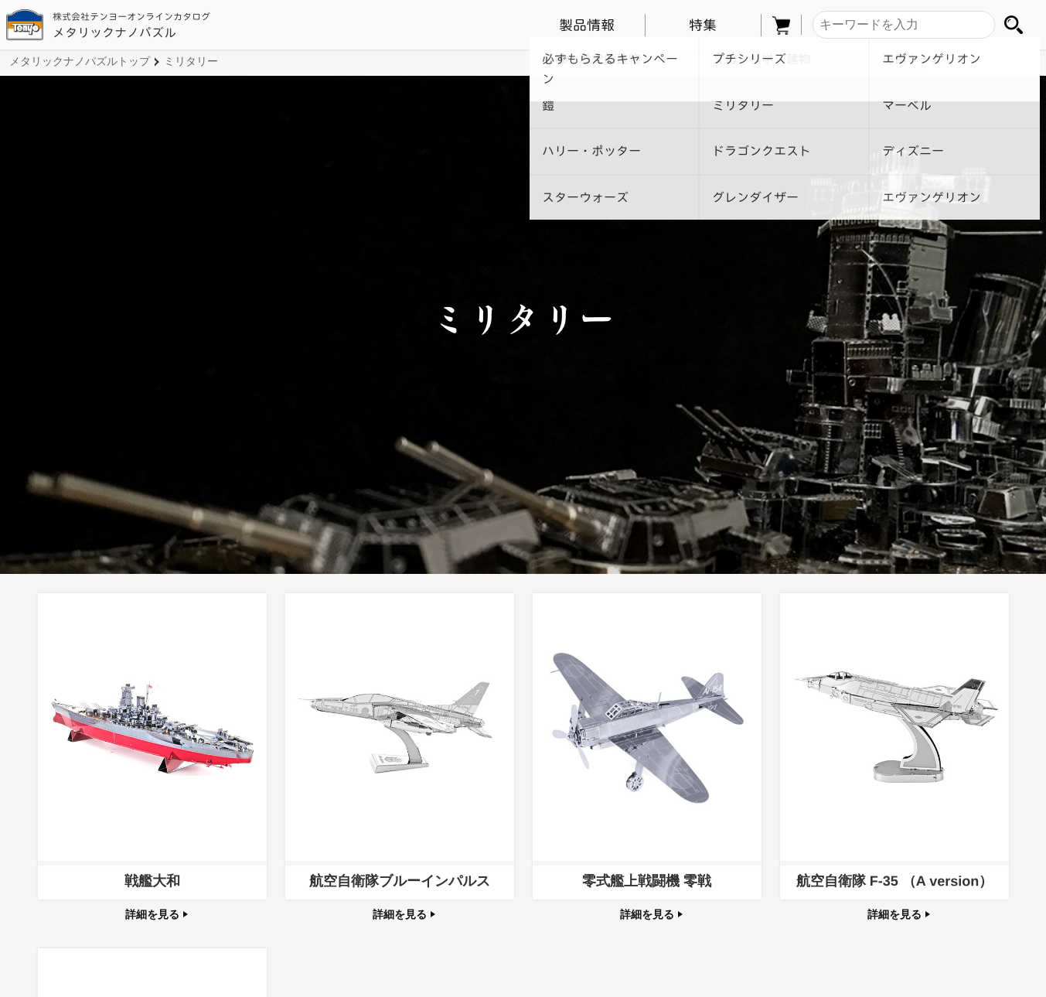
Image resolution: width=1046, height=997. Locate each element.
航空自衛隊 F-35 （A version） (894, 881)
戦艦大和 (151, 881)
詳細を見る (157, 914)
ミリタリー (191, 61)
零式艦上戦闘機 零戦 (646, 881)
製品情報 (587, 25)
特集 (703, 25)
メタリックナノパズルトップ (79, 61)
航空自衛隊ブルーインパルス (398, 881)
